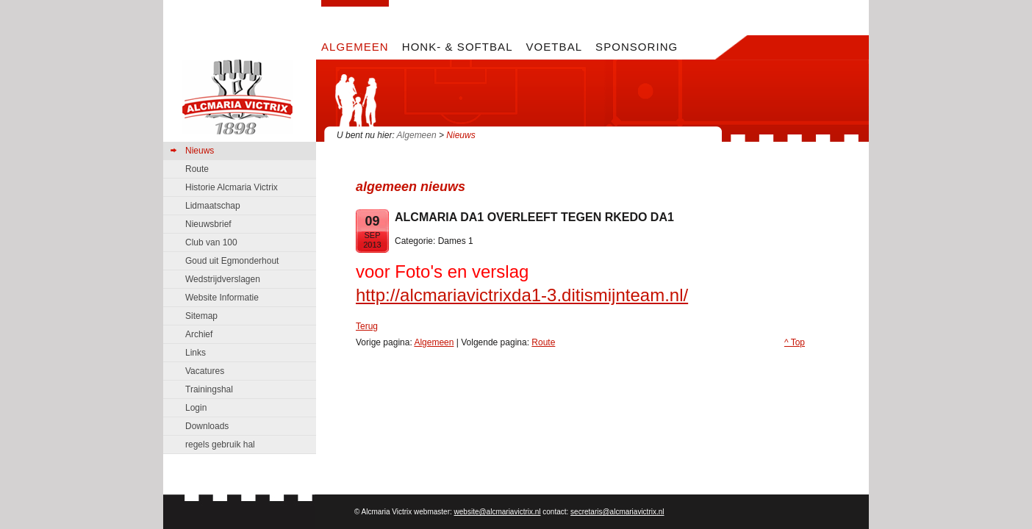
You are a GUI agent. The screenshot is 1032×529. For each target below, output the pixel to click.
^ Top (794, 342)
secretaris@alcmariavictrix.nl (617, 512)
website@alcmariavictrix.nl (497, 512)
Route (543, 342)
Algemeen (417, 135)
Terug (367, 326)
